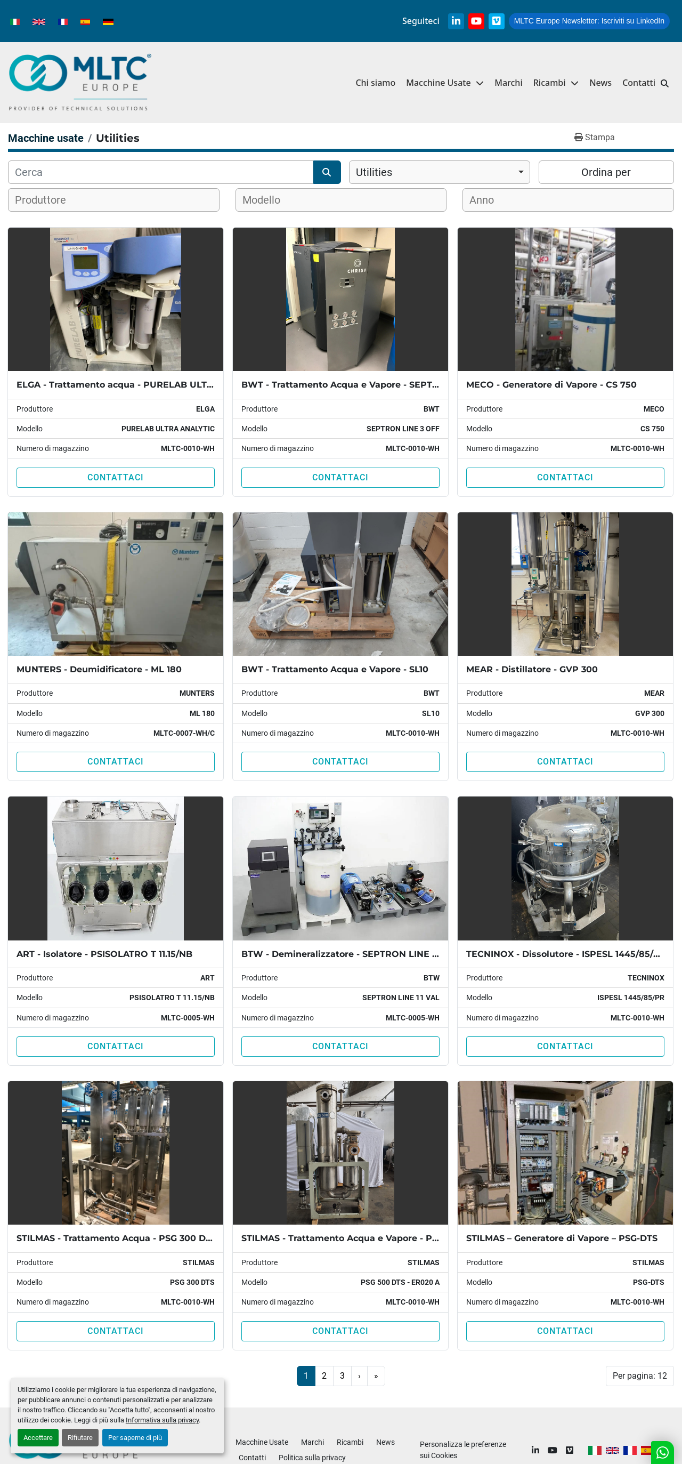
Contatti (638, 83)
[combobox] (439, 172)
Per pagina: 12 (640, 1376)
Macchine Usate (438, 83)
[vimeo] (497, 21)
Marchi (508, 83)
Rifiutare (80, 1438)
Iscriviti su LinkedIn (589, 21)
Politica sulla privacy (312, 1457)
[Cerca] (160, 172)
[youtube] (476, 21)
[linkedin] (456, 21)
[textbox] (47, 200)
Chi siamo (375, 83)
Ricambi (549, 83)
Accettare (38, 1438)
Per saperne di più (135, 1438)
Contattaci (115, 477)
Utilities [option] (374, 172)
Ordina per (606, 172)
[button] (556, 83)
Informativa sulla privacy (162, 1420)
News (600, 83)
